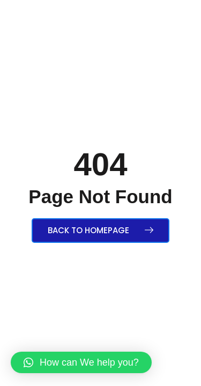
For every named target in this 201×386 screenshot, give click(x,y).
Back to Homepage (100, 230)
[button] (81, 362)
